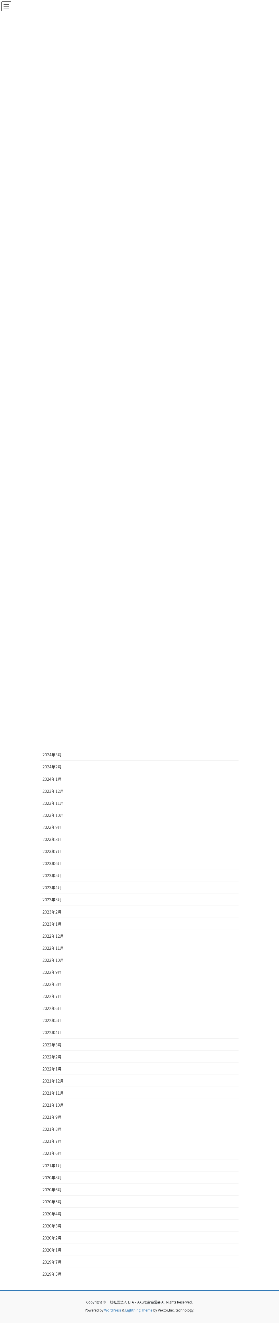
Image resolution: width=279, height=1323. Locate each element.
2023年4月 (52, 887)
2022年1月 (52, 1069)
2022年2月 (52, 1057)
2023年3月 (52, 899)
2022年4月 (52, 1032)
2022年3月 (52, 1045)
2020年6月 (52, 1189)
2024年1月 (52, 779)
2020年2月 (52, 1238)
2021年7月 (52, 1141)
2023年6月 (52, 863)
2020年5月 (52, 1202)
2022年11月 (53, 948)
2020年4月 (52, 1214)
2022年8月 (52, 984)
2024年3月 (52, 754)
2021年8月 (52, 1129)
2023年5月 (52, 875)
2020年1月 (52, 1250)
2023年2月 (52, 912)
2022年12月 (53, 936)
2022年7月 (52, 996)
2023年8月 (52, 839)
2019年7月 (52, 1262)
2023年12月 (53, 791)
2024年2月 (52, 767)
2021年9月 (52, 1117)
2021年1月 (52, 1165)
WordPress (112, 1310)
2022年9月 (52, 972)
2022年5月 (52, 1020)
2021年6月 (52, 1153)
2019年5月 (52, 1274)
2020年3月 (52, 1226)
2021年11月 (53, 1093)
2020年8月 (52, 1177)
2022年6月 (52, 1008)
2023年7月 (52, 851)
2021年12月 (53, 1081)
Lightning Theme (138, 1310)
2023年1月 (52, 924)
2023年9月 (52, 827)
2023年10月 (53, 815)
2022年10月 (53, 960)
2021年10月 (53, 1105)
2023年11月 (53, 803)
